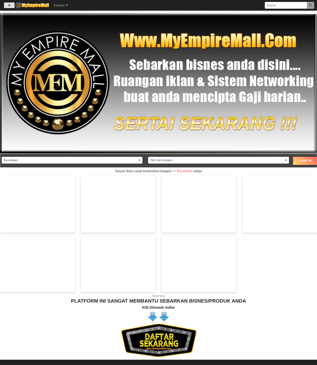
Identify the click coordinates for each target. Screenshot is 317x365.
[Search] (286, 6)
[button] (23, 83)
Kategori (61, 6)
